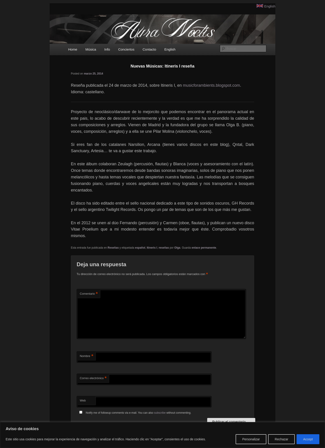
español (140, 247)
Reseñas (113, 247)
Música (90, 49)
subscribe (160, 412)
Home (72, 49)
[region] (162, 435)
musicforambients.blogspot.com (211, 85)
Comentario (89, 294)
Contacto (149, 49)
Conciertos (126, 49)
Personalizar (251, 439)
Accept (308, 439)
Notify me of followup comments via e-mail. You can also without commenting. (134, 412)
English (269, 6)
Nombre (86, 356)
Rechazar (281, 439)
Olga (177, 247)
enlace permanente (204, 247)
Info (107, 49)
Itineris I (152, 247)
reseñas (164, 247)
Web (83, 400)
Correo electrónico (93, 378)
